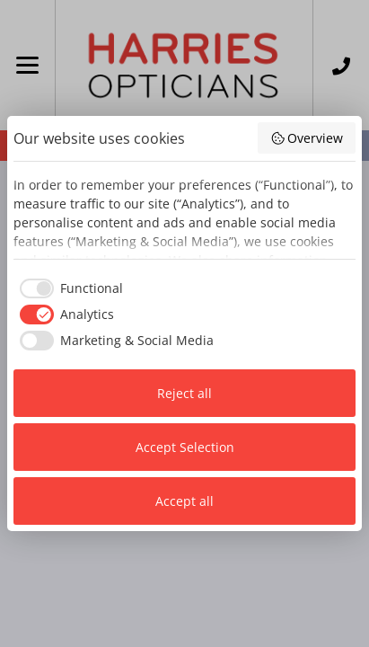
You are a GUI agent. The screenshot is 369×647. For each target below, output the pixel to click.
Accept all (184, 501)
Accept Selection (185, 447)
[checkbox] (68, 288)
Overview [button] (307, 137)
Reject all (184, 393)
